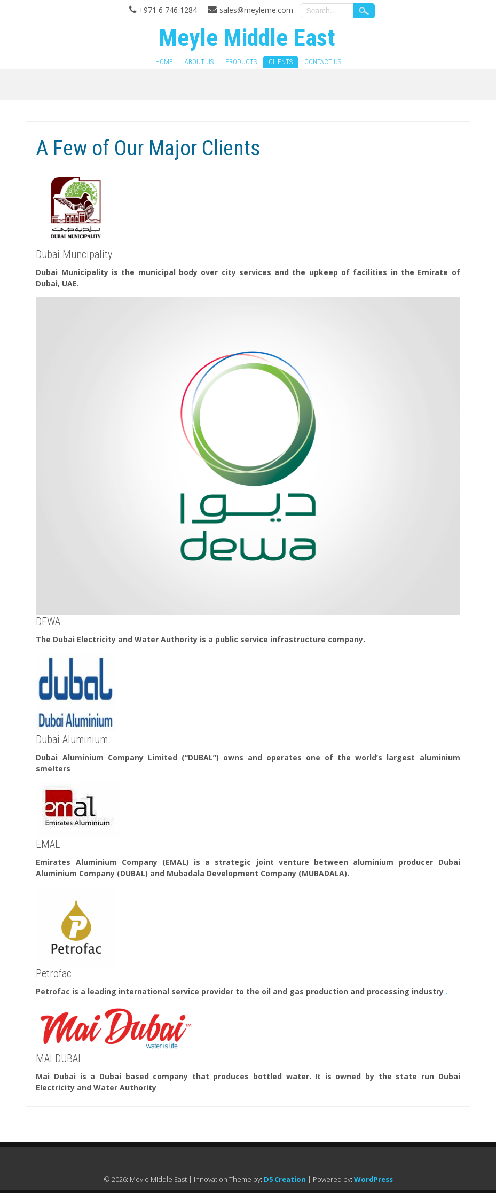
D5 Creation (285, 1179)
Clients (281, 62)
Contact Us (322, 62)
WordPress (373, 1179)
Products (241, 62)
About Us (199, 62)
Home (164, 62)
